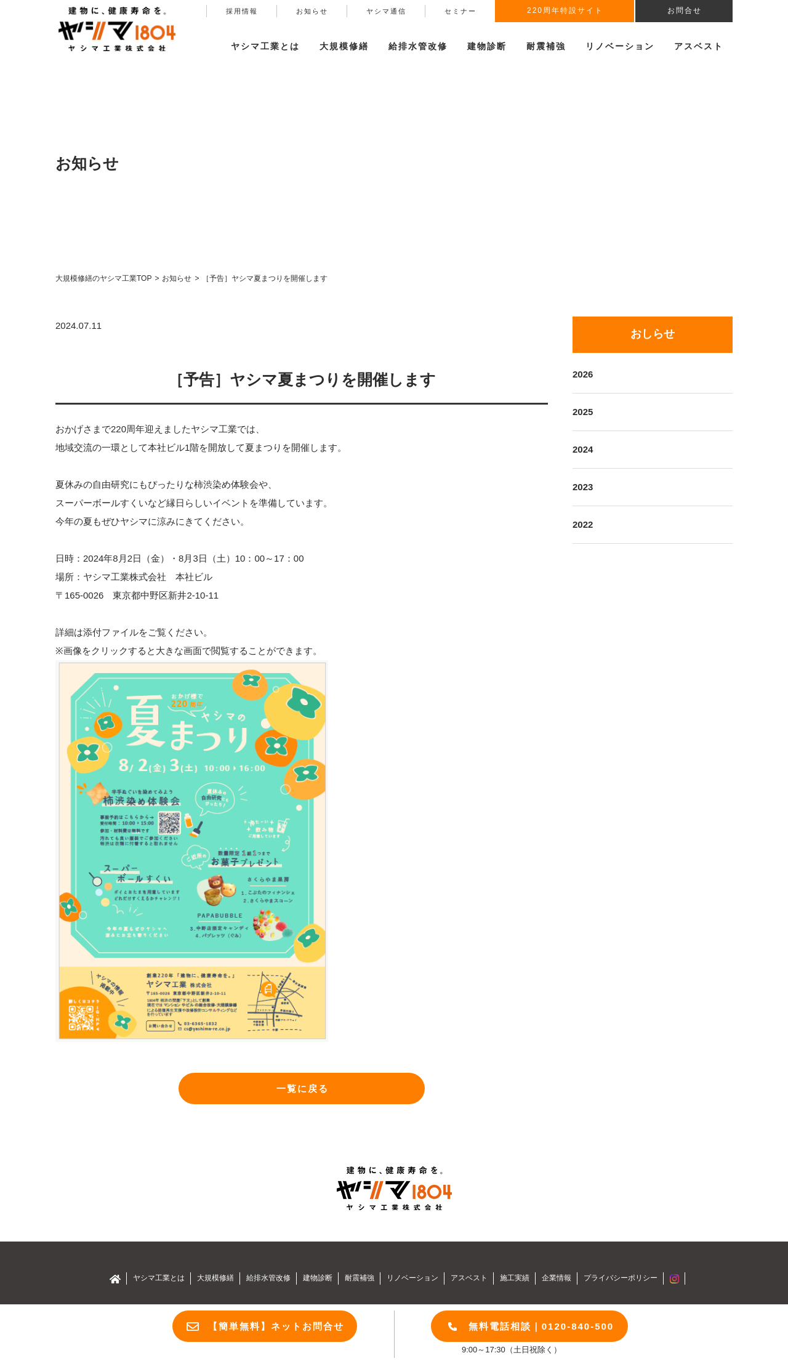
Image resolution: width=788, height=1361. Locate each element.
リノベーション (619, 46)
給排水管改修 (418, 46)
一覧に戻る (302, 1088)
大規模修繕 (215, 1278)
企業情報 (556, 1278)
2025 (583, 411)
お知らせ (312, 11)
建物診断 (487, 46)
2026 (583, 374)
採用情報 (242, 11)
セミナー (460, 11)
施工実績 (514, 1278)
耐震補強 (546, 46)
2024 (583, 449)
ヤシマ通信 (386, 11)
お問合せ (684, 10)
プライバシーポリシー (620, 1278)
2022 (583, 524)
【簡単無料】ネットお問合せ (276, 1326)
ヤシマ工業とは (159, 1278)
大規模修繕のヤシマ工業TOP (103, 278)
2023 (583, 487)
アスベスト (698, 46)
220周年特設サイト (565, 10)
